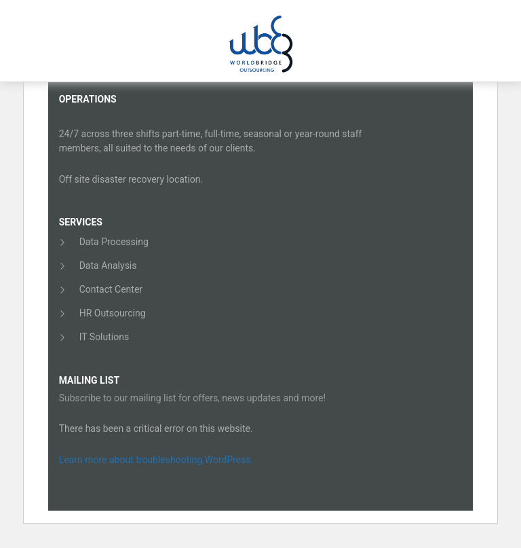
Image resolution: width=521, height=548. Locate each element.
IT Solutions (104, 336)
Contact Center (110, 289)
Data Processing (114, 241)
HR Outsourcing (112, 313)
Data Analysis (108, 265)
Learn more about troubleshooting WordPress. (156, 459)
